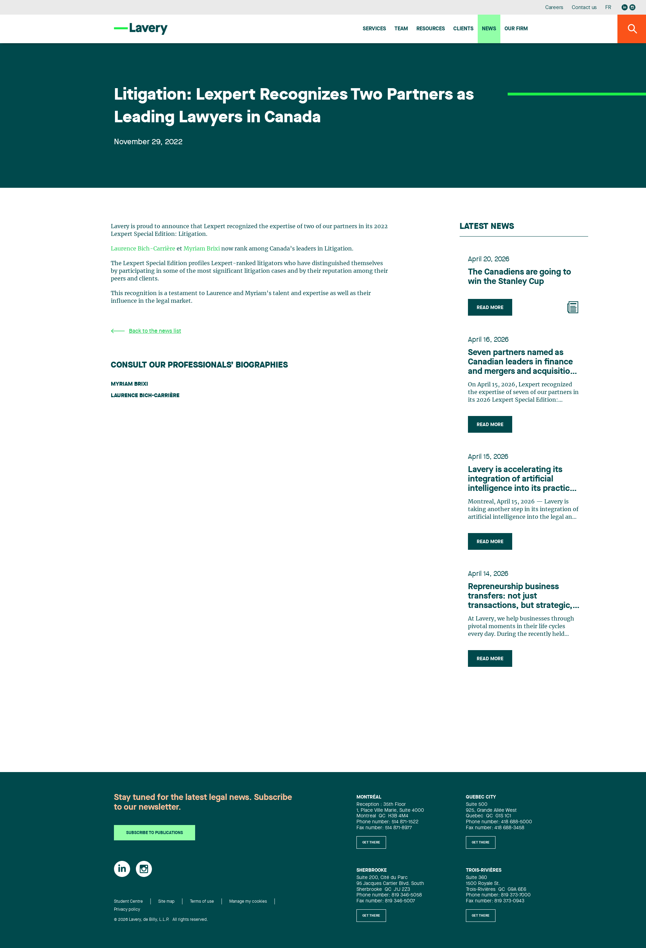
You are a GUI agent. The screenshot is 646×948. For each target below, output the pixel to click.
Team (401, 29)
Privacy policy (127, 910)
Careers (554, 7)
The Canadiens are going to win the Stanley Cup (519, 277)
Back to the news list (146, 331)
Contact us (584, 7)
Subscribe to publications (154, 833)
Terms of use (202, 902)
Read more (490, 307)
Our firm (516, 29)
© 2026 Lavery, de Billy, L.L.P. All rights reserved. (161, 920)
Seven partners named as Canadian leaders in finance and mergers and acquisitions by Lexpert (523, 363)
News (489, 29)
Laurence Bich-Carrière (143, 249)
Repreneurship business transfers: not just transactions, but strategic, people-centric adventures (520, 597)
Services (374, 29)
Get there (371, 842)
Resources (430, 29)
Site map (166, 902)
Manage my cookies (248, 902)
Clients (463, 29)
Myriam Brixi (202, 249)
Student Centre (128, 902)
